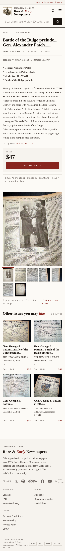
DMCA (6, 528)
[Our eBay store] (32, 481)
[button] (32, 229)
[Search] (57, 21)
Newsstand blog (11, 503)
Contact (6, 494)
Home (5, 32)
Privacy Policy (9, 524)
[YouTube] (50, 481)
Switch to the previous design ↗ (49, 2)
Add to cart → (32, 165)
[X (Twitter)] (16, 481)
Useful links (40, 503)
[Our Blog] (60, 481)
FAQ (5, 498)
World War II (24, 143)
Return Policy (9, 520)
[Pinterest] (23, 481)
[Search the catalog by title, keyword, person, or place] (28, 21)
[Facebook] (42, 481)
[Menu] (60, 10)
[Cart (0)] (53, 10)
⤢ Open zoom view (50, 302)
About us (39, 494)
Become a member (44, 498)
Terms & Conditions (12, 516)
